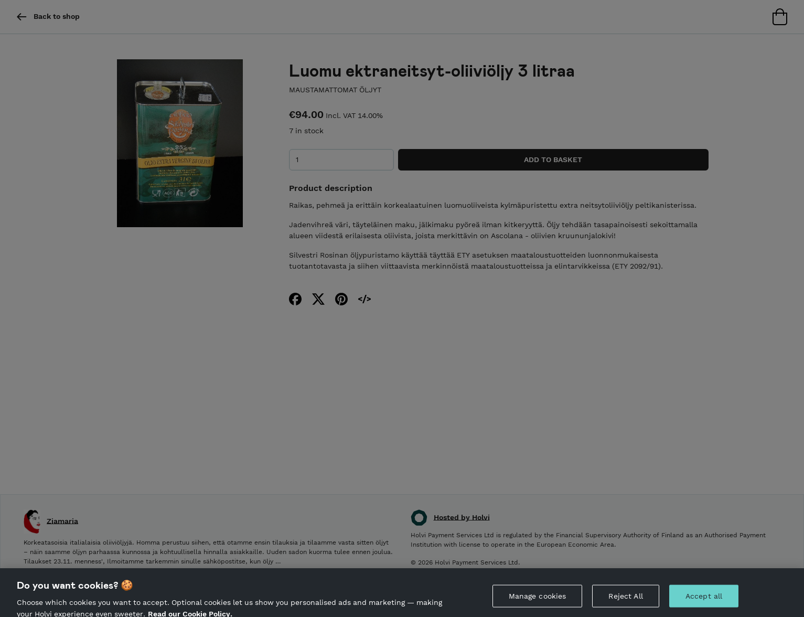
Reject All (625, 599)
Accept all (703, 599)
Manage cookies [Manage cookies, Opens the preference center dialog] (537, 599)
